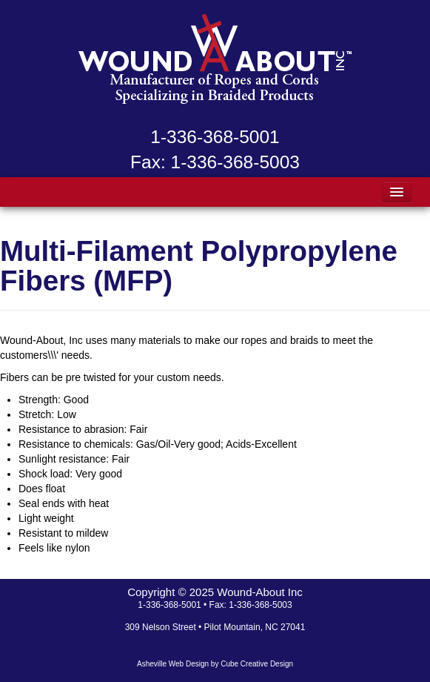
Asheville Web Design (173, 664)
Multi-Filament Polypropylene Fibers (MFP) (198, 266)
